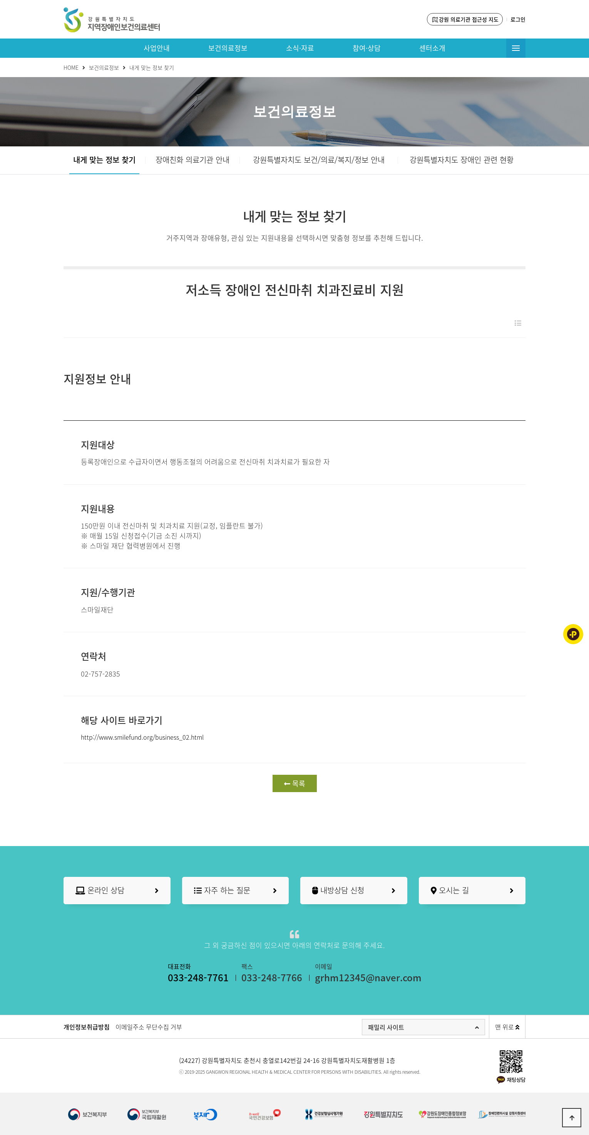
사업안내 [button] (157, 48)
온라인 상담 (117, 890)
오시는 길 (472, 890)
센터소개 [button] (432, 48)
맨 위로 (507, 1026)
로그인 (517, 19)
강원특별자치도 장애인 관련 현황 (462, 159)
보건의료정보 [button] (228, 48)
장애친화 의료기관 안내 (192, 159)
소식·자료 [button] (300, 48)
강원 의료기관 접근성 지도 (465, 19)
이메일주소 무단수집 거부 (148, 1026)
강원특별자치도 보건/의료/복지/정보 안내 (319, 159)
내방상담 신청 (353, 890)
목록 (294, 783)
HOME (71, 67)
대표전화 (198, 973)
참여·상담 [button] (367, 48)
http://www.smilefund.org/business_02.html (142, 737)
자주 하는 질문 (235, 890)
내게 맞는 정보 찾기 (104, 159)
